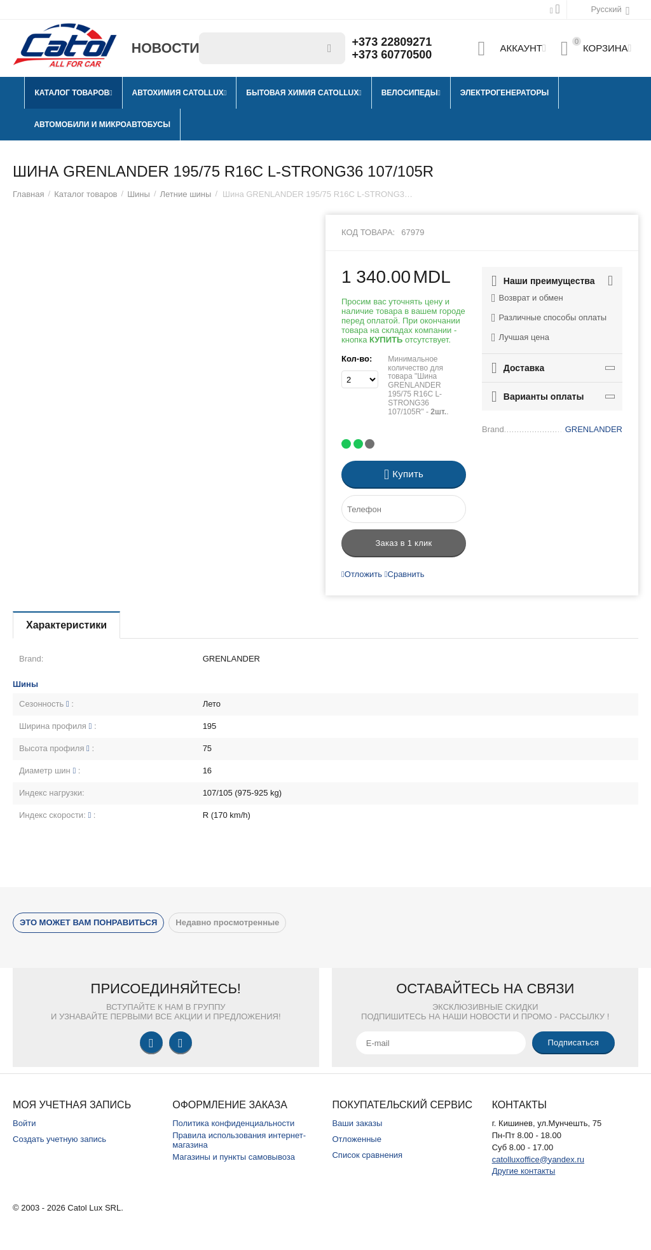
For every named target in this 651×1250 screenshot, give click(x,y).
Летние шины (186, 194)
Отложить (361, 574)
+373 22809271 (392, 42)
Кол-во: (356, 358)
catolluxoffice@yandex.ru (538, 1159)
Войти (24, 1123)
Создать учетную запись (59, 1139)
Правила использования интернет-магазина (239, 1140)
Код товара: (368, 232)
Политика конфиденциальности (233, 1123)
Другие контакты (524, 1171)
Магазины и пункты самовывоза (233, 1157)
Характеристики (66, 625)
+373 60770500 (392, 54)
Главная (29, 194)
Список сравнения (367, 1155)
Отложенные (356, 1139)
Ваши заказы (357, 1123)
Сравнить (405, 574)
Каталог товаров (85, 194)
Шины (138, 194)
